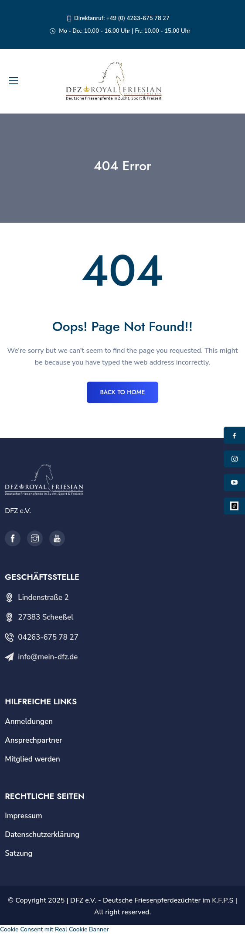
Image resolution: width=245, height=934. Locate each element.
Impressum (23, 816)
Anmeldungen (29, 722)
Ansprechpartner (33, 740)
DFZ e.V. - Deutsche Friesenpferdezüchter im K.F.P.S (151, 900)
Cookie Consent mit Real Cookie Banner (54, 929)
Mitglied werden (32, 759)
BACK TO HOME (122, 392)
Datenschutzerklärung (42, 835)
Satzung (18, 853)
